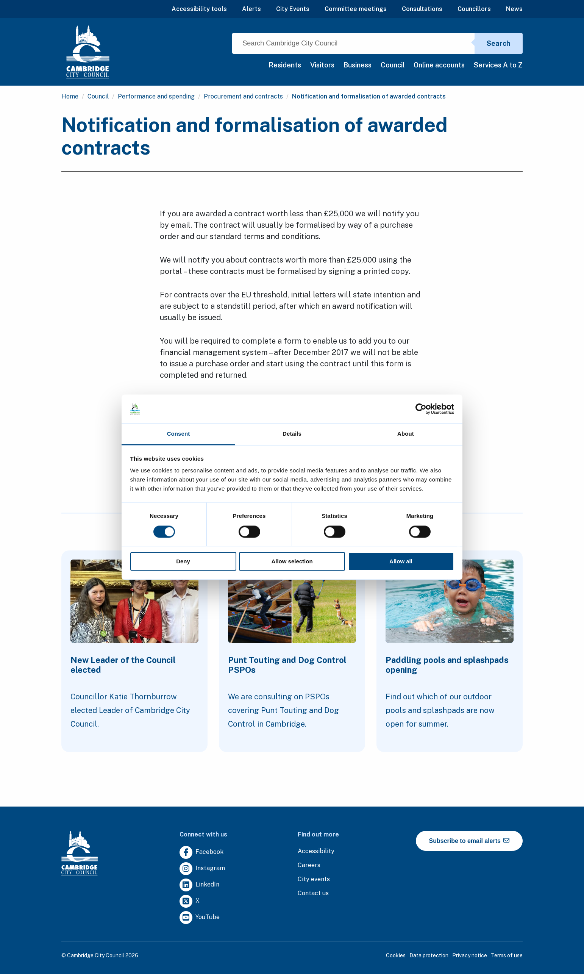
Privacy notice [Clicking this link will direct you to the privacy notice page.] (469, 955)
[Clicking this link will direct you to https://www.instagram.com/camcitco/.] (202, 869)
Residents (285, 65)
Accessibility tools (199, 9)
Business (358, 65)
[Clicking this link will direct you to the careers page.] (309, 865)
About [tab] (405, 434)
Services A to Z (498, 65)
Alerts (251, 9)
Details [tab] (292, 434)
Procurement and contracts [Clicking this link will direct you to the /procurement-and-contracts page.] (243, 96)
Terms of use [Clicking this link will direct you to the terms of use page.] (507, 955)
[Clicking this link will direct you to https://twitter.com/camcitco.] (190, 901)
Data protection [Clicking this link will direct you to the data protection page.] (428, 955)
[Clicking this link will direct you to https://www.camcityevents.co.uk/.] (314, 879)
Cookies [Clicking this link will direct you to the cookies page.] (396, 955)
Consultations (422, 9)
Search (499, 43)
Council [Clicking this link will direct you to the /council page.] (98, 96)
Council (392, 65)
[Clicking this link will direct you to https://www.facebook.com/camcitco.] (201, 852)
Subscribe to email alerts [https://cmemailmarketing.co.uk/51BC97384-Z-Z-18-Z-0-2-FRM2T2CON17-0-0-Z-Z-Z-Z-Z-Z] (469, 840)
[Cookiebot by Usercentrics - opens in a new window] (421, 408)
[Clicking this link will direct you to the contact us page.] (313, 893)
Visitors (322, 65)
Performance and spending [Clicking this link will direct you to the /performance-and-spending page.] (156, 96)
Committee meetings (356, 9)
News (514, 9)
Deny (183, 561)
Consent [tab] (178, 434)
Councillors (474, 9)
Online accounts (439, 65)
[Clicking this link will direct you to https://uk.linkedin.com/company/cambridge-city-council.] (199, 885)
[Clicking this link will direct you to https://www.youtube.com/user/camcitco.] (200, 917)
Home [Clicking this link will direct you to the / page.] (69, 96)
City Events (292, 9)
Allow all (400, 561)
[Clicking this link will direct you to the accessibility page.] (316, 851)
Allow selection (291, 561)
